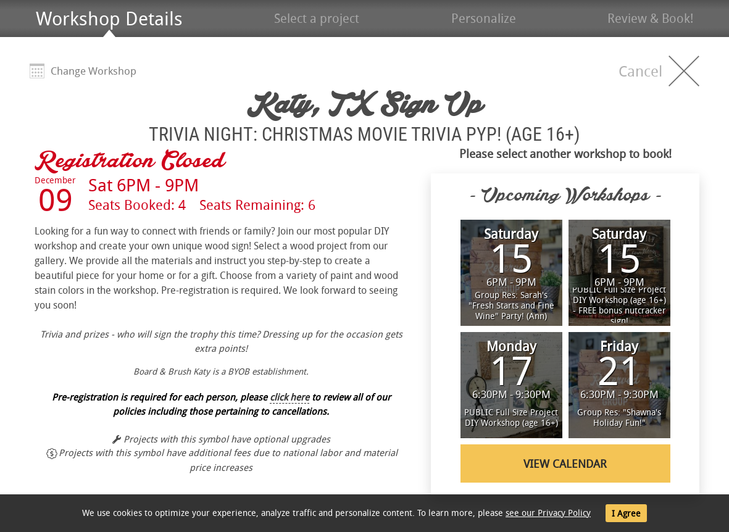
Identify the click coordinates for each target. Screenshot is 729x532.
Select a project (316, 18)
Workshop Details (109, 18)
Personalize (483, 18)
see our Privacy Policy (548, 512)
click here (289, 397)
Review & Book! (650, 18)
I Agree (626, 513)
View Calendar (565, 463)
